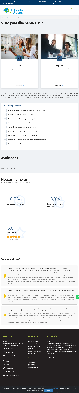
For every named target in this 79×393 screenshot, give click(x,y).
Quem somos (31, 348)
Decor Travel (31, 366)
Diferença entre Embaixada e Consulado (20, 114)
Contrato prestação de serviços (36, 343)
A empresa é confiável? (34, 341)
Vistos (8, 18)
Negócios (59, 65)
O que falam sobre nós (34, 345)
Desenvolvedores (32, 350)
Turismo (20, 65)
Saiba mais (20, 85)
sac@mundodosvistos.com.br (13, 356)
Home (3, 18)
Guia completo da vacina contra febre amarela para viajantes (26, 123)
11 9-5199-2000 (10, 352)
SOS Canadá (31, 364)
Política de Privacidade (34, 346)
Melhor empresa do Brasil (34, 351)
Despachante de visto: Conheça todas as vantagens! (24, 135)
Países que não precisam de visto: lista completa (23, 131)
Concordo (48, 390)
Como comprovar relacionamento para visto (21, 144)
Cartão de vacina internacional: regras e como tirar (23, 127)
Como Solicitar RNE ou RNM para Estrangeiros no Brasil (24, 119)
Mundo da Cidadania (33, 367)
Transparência (31, 353)
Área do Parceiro (69, 1)
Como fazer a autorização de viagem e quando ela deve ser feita (27, 139)
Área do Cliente (58, 1)
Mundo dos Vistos (32, 362)
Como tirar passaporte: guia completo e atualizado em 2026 (26, 110)
